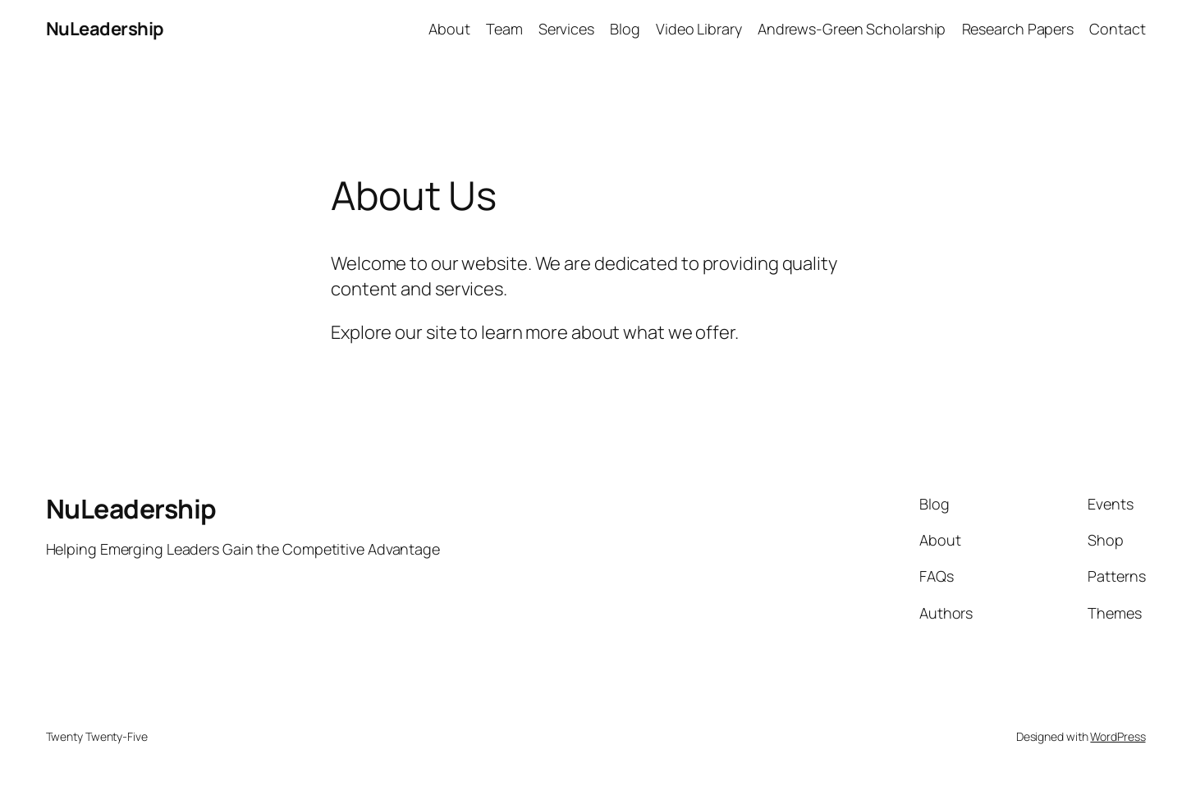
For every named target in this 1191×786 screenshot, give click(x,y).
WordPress (1117, 736)
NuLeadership (105, 28)
